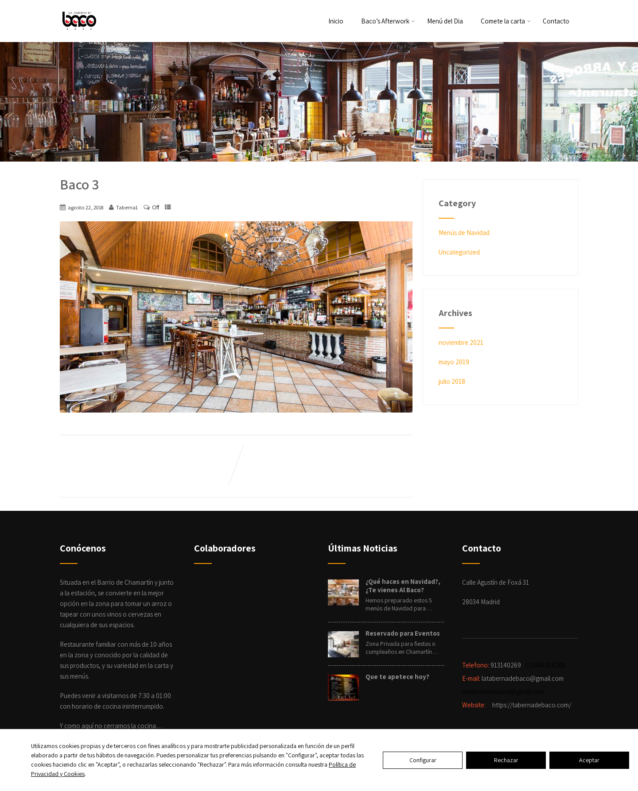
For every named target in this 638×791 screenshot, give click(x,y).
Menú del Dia (445, 21)
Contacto (556, 21)
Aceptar (589, 760)
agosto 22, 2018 (85, 207)
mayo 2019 (454, 362)
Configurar (422, 760)
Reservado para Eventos (403, 633)
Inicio (335, 21)
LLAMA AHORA (546, 665)
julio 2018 (452, 381)
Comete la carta (506, 21)
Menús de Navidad (464, 232)
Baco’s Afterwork (388, 21)
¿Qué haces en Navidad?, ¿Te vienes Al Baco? (403, 585)
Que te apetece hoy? (397, 676)
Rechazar (506, 760)
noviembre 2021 (461, 342)
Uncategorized (459, 252)
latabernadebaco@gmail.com (503, 691)
